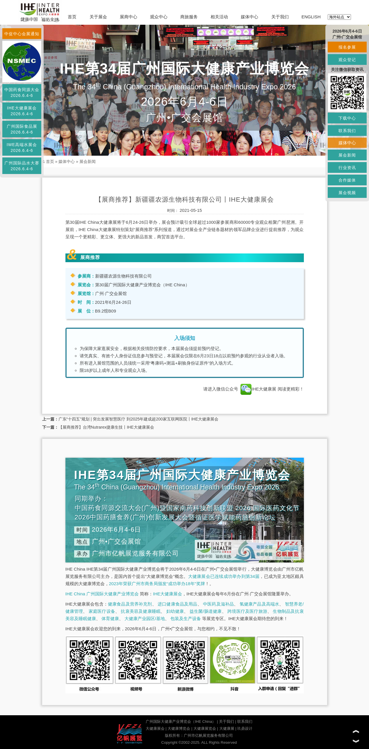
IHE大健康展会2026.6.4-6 (21, 111)
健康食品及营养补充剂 (130, 603)
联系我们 (244, 721)
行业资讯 (347, 167)
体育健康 (110, 618)
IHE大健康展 (258, 388)
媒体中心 (249, 16)
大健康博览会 (178, 728)
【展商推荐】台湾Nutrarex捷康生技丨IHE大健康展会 (106, 427)
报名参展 (347, 47)
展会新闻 (87, 161)
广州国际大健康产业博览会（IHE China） (181, 721)
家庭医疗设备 (102, 611)
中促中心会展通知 (21, 33)
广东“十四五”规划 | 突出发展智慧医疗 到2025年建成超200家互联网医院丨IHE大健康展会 (138, 419)
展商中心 (128, 16)
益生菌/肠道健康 (206, 611)
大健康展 (226, 728)
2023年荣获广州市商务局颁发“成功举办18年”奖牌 (157, 583)
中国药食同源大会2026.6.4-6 (21, 92)
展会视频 (347, 192)
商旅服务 (189, 16)
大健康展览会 (204, 728)
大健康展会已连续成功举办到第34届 (224, 576)
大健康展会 (155, 728)
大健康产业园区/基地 (144, 618)
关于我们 (280, 16)
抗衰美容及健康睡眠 (141, 611)
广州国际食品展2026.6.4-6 (22, 129)
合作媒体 (347, 180)
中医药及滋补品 (218, 603)
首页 (72, 16)
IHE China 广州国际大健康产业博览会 (102, 593)
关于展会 (98, 16)
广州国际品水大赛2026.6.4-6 (21, 166)
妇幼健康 (175, 611)
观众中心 (158, 16)
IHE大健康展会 (167, 593)
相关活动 (219, 16)
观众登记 (347, 59)
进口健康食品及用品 (177, 603)
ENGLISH (311, 16)
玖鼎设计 (244, 728)
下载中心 (347, 118)
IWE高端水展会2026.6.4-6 (22, 147)
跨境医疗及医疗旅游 (247, 611)
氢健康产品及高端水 (259, 603)
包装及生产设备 (185, 618)
